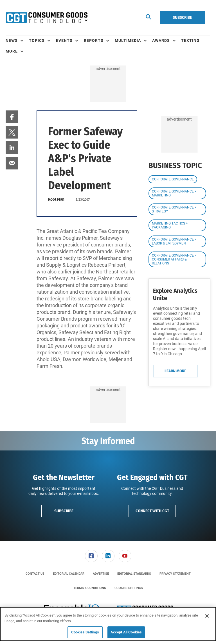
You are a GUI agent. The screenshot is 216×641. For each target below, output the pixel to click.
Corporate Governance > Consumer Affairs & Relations (174, 259)
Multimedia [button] (128, 40)
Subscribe (182, 17)
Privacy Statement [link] (175, 574)
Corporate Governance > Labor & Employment (174, 241)
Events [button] (64, 40)
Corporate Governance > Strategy (174, 209)
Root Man (56, 199)
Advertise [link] (101, 574)
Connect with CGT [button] (152, 510)
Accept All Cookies (126, 632)
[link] (12, 116)
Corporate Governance (173, 179)
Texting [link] (190, 40)
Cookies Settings (128, 588)
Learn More (175, 370)
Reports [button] (94, 40)
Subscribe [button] (63, 510)
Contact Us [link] (35, 574)
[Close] (207, 616)
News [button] (12, 40)
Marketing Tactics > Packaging (170, 225)
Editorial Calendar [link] (68, 574)
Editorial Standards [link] (134, 574)
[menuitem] (17, 40)
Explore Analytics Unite (175, 294)
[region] (108, 624)
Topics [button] (37, 40)
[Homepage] (46, 17)
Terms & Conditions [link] (89, 588)
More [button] (12, 51)
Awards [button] (161, 40)
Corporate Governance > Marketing (174, 193)
